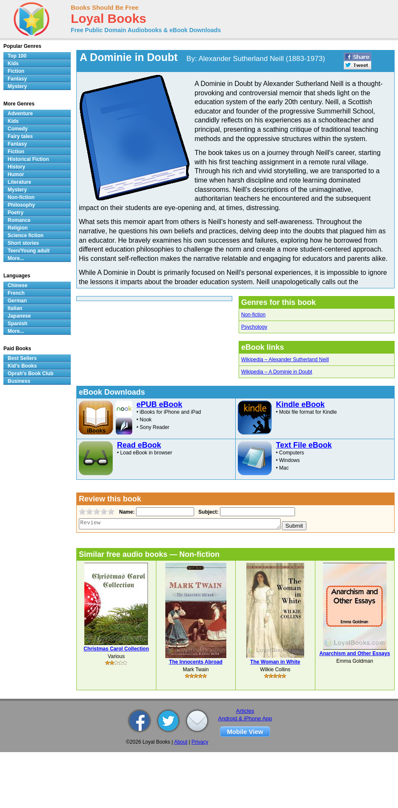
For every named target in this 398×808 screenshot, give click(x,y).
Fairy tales (20, 136)
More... (16, 258)
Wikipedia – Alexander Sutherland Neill (285, 359)
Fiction (16, 71)
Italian (15, 308)
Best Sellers (22, 358)
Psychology (254, 327)
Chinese (18, 285)
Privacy (200, 742)
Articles (245, 711)
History (16, 167)
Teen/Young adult (29, 251)
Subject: (207, 512)
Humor (16, 174)
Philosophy (21, 205)
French (16, 293)
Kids (13, 63)
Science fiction (26, 235)
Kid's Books (22, 366)
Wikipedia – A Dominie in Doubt (276, 372)
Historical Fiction (28, 159)
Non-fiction (253, 315)
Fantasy (17, 79)
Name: (126, 512)
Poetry (15, 213)
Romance (19, 220)
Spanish (18, 324)
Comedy (18, 129)
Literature (19, 182)
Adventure (20, 113)
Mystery (17, 86)
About (180, 742)
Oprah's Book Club (30, 373)
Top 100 (17, 56)
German (17, 301)
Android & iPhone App (245, 718)
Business (19, 381)
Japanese (19, 316)
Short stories (23, 243)
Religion (18, 228)
